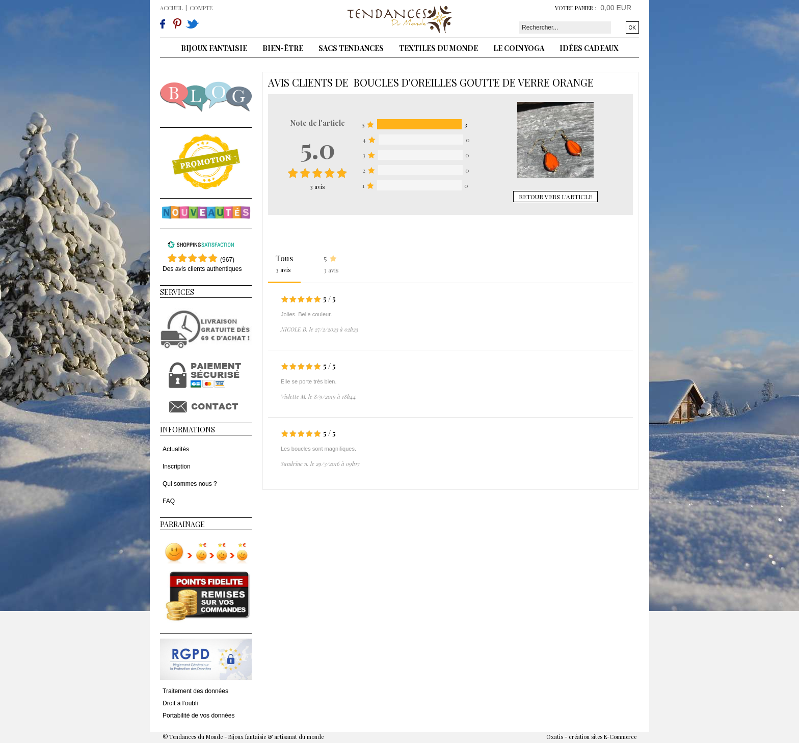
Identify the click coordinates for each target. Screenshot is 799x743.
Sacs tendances (351, 48)
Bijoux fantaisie (214, 48)
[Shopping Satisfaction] (201, 246)
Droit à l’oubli (180, 703)
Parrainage (182, 524)
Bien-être (282, 48)
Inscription (177, 466)
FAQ (169, 501)
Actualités (176, 449)
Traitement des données (195, 691)
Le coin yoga (518, 48)
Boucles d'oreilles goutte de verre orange (474, 82)
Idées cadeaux (589, 48)
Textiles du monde (438, 48)
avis (317, 186)
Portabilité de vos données (198, 715)
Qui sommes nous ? (190, 483)
